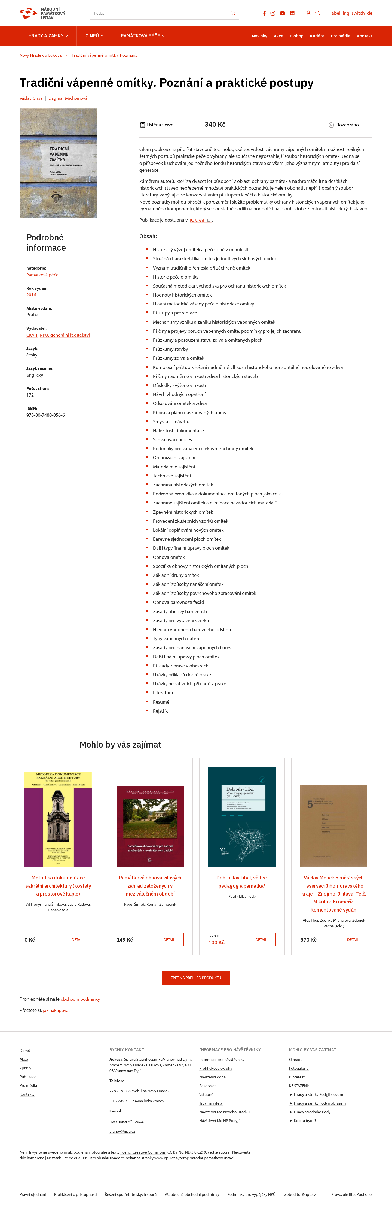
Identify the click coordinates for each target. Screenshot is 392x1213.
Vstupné (206, 1094)
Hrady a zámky (48, 36)
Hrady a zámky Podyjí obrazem (320, 1103)
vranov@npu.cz (122, 1131)
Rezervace (208, 1086)
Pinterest (297, 1077)
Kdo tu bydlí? (305, 1121)
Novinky (259, 35)
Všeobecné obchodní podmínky (196, 1194)
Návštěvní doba (212, 1077)
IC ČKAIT (201, 220)
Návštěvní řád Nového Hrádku (224, 1112)
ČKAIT (32, 335)
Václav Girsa (32, 98)
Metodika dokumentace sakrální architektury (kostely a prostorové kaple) (58, 885)
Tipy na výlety (211, 1103)
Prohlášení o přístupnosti (77, 1194)
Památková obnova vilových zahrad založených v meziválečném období (150, 885)
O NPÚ (94, 36)
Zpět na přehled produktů (196, 978)
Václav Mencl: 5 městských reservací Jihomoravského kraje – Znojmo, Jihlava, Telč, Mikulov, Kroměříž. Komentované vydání (334, 893)
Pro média (340, 35)
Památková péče (142, 36)
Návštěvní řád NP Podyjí (219, 1121)
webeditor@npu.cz (307, 1194)
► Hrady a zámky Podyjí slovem (316, 1094)
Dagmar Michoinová (71, 98)
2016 (31, 294)
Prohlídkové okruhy (215, 1068)
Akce (278, 35)
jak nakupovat (57, 1010)
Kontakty (27, 1094)
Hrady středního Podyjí (313, 1112)
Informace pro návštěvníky (221, 1060)
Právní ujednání (33, 1194)
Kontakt (364, 35)
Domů (25, 1051)
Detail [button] (76, 939)
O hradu (295, 1060)
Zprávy (25, 1068)
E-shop (297, 35)
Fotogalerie (299, 1068)
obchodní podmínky (81, 999)
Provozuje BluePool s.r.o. (351, 1194)
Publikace (28, 1077)
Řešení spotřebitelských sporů (134, 1194)
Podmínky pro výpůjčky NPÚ (257, 1194)
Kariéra (317, 35)
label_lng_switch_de (351, 13)
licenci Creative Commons (143, 1152)
